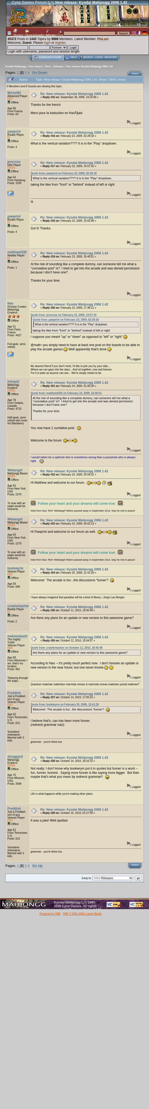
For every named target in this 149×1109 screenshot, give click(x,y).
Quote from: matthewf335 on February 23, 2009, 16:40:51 (66, 393)
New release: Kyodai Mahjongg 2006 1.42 (89, 66)
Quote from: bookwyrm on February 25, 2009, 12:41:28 (65, 704)
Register (111, 57)
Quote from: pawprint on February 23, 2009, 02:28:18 (64, 173)
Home (18, 33)
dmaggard (15, 756)
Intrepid (13, 381)
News (48, 66)
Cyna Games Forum (29, 2)
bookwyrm (15, 568)
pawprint (14, 131)
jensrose (13, 162)
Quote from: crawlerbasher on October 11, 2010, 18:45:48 (66, 647)
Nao (10, 303)
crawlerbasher (18, 606)
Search (88, 57)
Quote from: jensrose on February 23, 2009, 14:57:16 (64, 314)
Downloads (34, 33)
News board (35, 66)
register (60, 43)
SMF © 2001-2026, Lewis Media (82, 913)
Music (51, 33)
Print (135, 73)
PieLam (103, 39)
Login (98, 57)
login (47, 43)
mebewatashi (17, 636)
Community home (50, 57)
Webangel (14, 470)
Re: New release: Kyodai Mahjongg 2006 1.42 (74, 94)
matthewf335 (17, 252)
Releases (58, 66)
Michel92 (14, 93)
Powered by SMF (50, 913)
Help (73, 57)
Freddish (14, 693)
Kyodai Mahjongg (15, 66)
